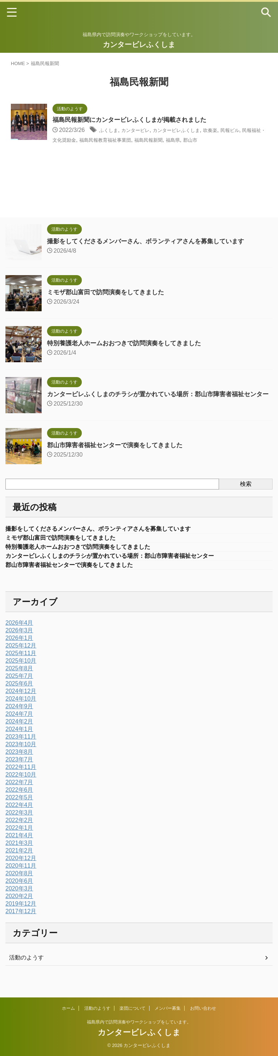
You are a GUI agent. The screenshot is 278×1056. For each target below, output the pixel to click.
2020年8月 (19, 883)
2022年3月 (19, 823)
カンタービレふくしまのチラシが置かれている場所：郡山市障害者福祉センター (122, 565)
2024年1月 (19, 739)
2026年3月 (19, 640)
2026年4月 (19, 633)
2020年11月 (20, 876)
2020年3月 (19, 898)
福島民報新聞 (207, 140)
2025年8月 (19, 678)
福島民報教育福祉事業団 (154, 140)
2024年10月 (20, 709)
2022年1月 (19, 838)
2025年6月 (19, 694)
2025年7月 (19, 686)
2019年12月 (20, 914)
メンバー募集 (168, 1008)
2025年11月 (20, 663)
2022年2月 (19, 830)
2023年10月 (20, 754)
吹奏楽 (233, 131)
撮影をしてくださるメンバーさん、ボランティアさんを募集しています (151, 241)
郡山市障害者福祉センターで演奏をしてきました (118, 451)
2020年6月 (19, 891)
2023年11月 (20, 747)
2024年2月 (19, 731)
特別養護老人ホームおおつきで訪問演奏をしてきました (128, 343)
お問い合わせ (203, 1008)
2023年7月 (19, 769)
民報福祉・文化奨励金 (90, 140)
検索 (246, 490)
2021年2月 (19, 861)
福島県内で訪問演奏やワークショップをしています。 (139, 1022)
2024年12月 (20, 701)
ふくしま (110, 131)
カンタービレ (143, 131)
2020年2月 (19, 906)
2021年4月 (19, 845)
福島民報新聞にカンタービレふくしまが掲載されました (133, 120)
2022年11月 (20, 777)
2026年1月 (19, 648)
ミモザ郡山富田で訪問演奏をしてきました (109, 292)
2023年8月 (19, 762)
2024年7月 (19, 724)
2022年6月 (19, 800)
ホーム (68, 1008)
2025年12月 (20, 656)
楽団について (132, 1008)
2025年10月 (20, 671)
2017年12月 (20, 921)
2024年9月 (19, 716)
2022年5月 (19, 807)
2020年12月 (20, 868)
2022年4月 (19, 815)
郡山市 (256, 140)
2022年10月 (20, 785)
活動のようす (26, 968)
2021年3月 (19, 853)
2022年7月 (19, 792)
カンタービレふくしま (139, 44)
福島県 (236, 140)
